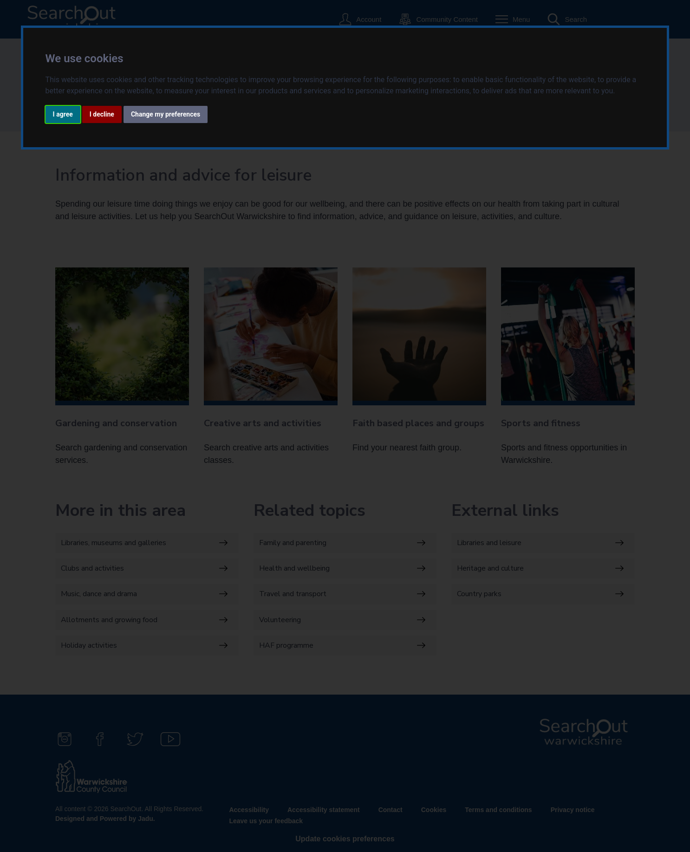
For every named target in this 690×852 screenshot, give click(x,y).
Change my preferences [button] (165, 114)
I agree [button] (63, 114)
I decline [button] (102, 114)
